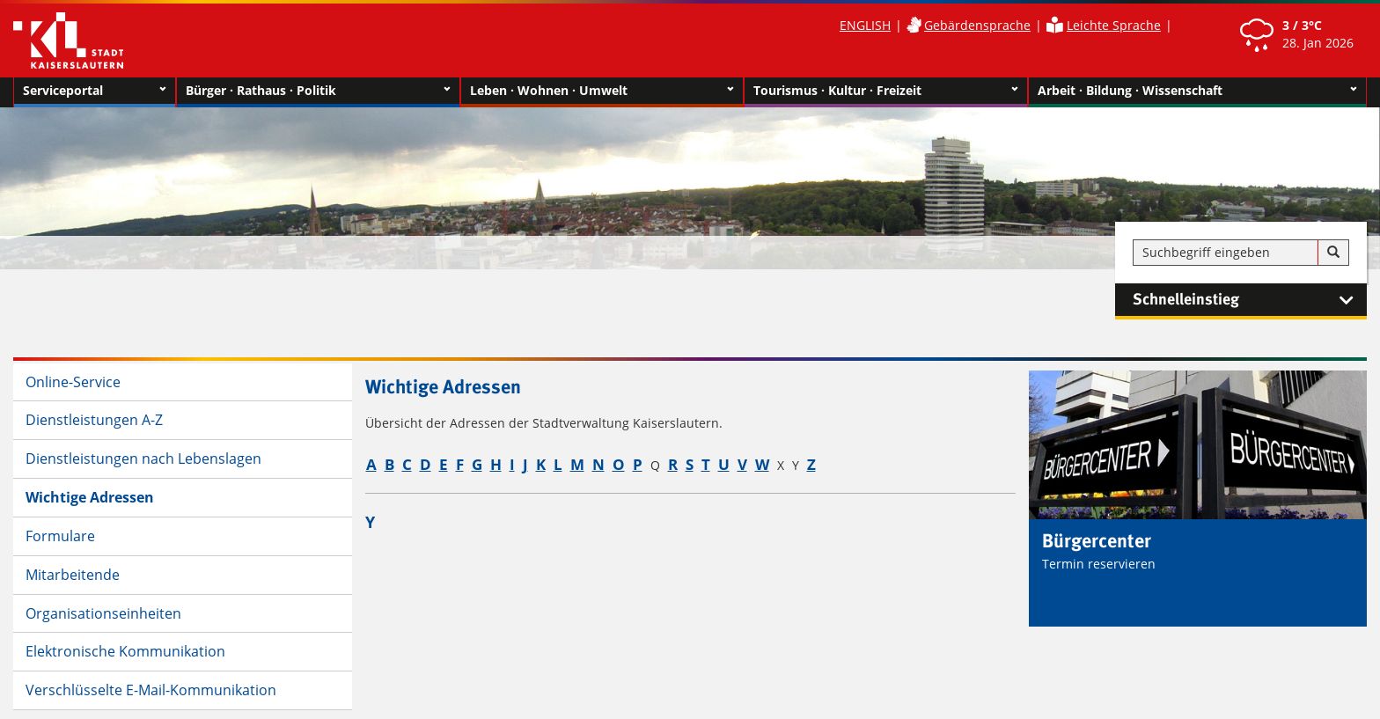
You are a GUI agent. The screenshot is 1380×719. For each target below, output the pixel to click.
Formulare (60, 536)
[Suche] (1333, 252)
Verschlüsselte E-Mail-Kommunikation (151, 690)
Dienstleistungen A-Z (94, 419)
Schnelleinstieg (1250, 300)
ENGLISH (865, 25)
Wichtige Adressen (90, 497)
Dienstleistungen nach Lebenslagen (143, 458)
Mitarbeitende (73, 574)
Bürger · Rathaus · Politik (318, 90)
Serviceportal (94, 90)
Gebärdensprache (977, 25)
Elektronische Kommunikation (125, 651)
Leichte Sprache (1114, 25)
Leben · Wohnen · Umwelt (602, 90)
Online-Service (73, 382)
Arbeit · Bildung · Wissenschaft (1197, 90)
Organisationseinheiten (103, 613)
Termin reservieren (1099, 563)
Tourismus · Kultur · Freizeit (885, 90)
